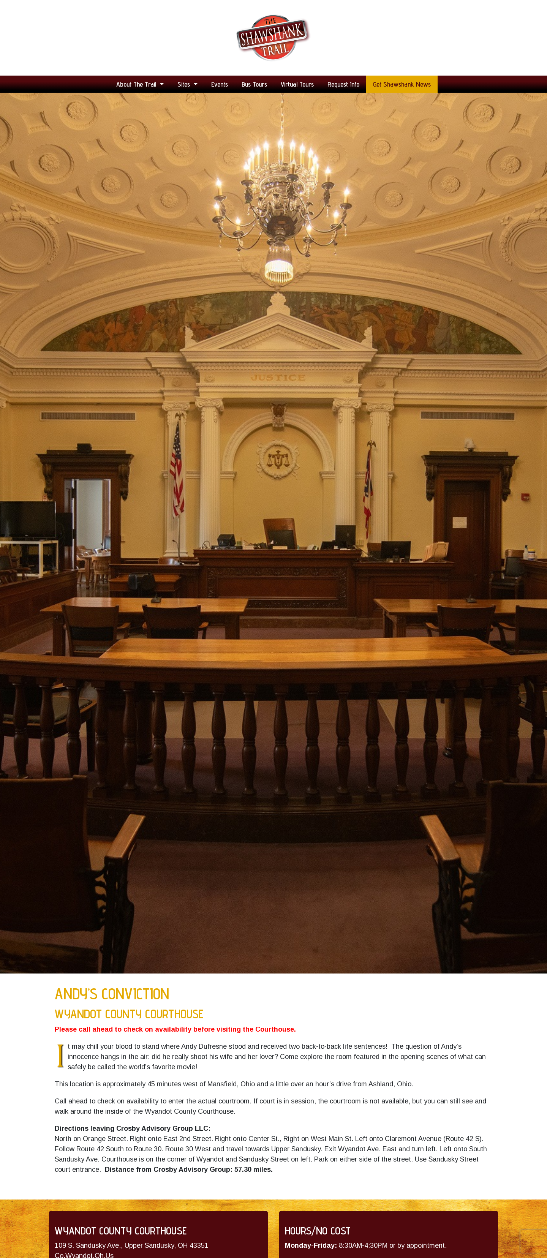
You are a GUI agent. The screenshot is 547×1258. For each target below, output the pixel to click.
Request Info (343, 84)
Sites (184, 84)
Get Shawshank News (402, 84)
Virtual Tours (297, 84)
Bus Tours (254, 84)
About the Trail (137, 84)
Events (219, 84)
